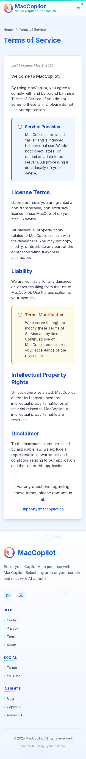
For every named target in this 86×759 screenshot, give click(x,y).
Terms (10, 637)
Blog (9, 699)
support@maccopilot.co (43, 509)
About (10, 645)
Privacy (11, 628)
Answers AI (13, 715)
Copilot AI (12, 707)
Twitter (10, 668)
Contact (11, 620)
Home (8, 29)
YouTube (12, 676)
